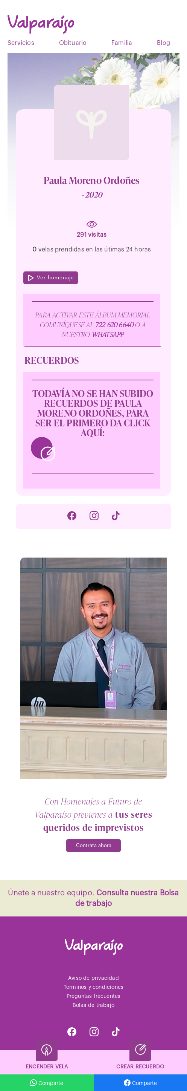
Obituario (73, 43)
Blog (163, 43)
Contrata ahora (93, 845)
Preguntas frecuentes (94, 996)
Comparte (140, 1082)
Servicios (21, 43)
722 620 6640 (115, 324)
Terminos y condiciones (93, 987)
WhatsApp (108, 334)
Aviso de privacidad (93, 978)
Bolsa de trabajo (93, 1005)
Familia (121, 43)
